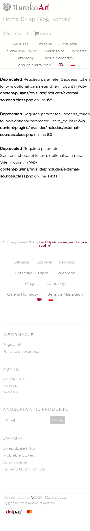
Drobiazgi (68, 44)
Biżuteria (44, 44)
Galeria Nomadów (58, 58)
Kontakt (61, 19)
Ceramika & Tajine (20, 51)
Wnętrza (79, 51)
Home (10, 19)
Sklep (28, 19)
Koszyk (10, 386)
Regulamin (12, 345)
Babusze (21, 44)
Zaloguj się (14, 379)
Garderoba (54, 51)
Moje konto (17, 33)
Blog (43, 19)
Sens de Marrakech (33, 65)
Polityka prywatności (21, 352)
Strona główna (14, 242)
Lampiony (25, 58)
